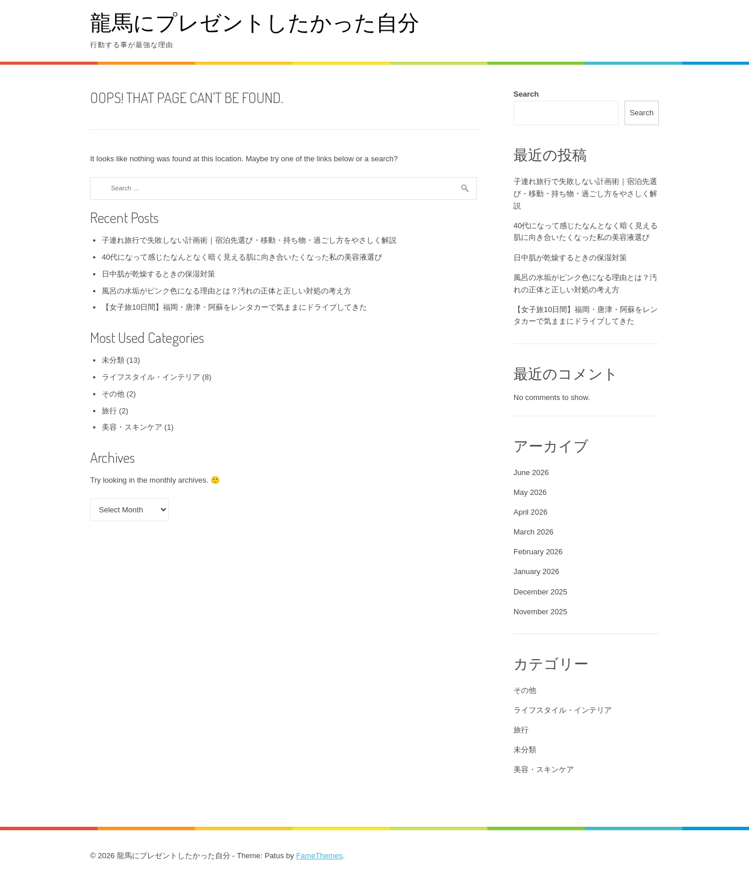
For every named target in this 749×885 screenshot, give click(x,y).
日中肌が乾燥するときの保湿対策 (158, 274)
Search (525, 94)
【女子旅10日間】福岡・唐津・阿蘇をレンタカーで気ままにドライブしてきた (234, 307)
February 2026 (538, 551)
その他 (113, 394)
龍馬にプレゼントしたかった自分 (254, 22)
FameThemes (319, 855)
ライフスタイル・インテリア (151, 377)
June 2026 (531, 472)
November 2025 (540, 611)
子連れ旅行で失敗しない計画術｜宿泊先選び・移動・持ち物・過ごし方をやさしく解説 (249, 240)
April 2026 (530, 512)
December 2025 (540, 591)
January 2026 (536, 571)
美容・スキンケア (132, 427)
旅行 (109, 410)
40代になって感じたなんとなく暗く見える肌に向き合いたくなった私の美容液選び (242, 257)
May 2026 (530, 492)
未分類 (113, 360)
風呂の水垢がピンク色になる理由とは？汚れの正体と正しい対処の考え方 (226, 290)
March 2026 (533, 532)
